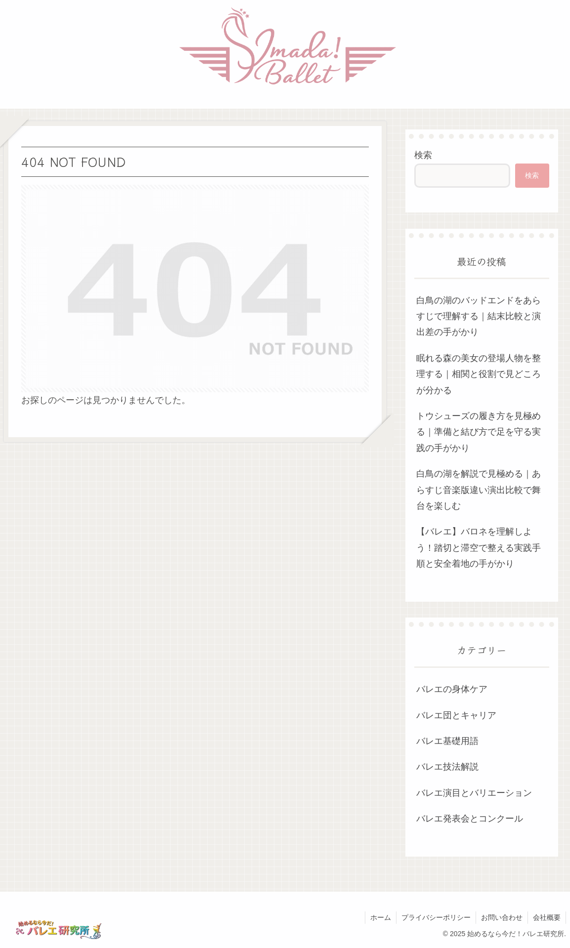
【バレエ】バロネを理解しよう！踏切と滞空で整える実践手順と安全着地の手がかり (478, 548)
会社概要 (547, 917)
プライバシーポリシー (436, 917)
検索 (423, 155)
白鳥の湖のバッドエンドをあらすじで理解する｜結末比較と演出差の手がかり (478, 316)
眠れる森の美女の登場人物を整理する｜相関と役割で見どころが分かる (478, 374)
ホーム (380, 917)
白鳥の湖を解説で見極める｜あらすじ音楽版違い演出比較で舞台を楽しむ (478, 490)
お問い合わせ (502, 917)
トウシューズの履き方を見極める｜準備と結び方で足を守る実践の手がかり (478, 432)
